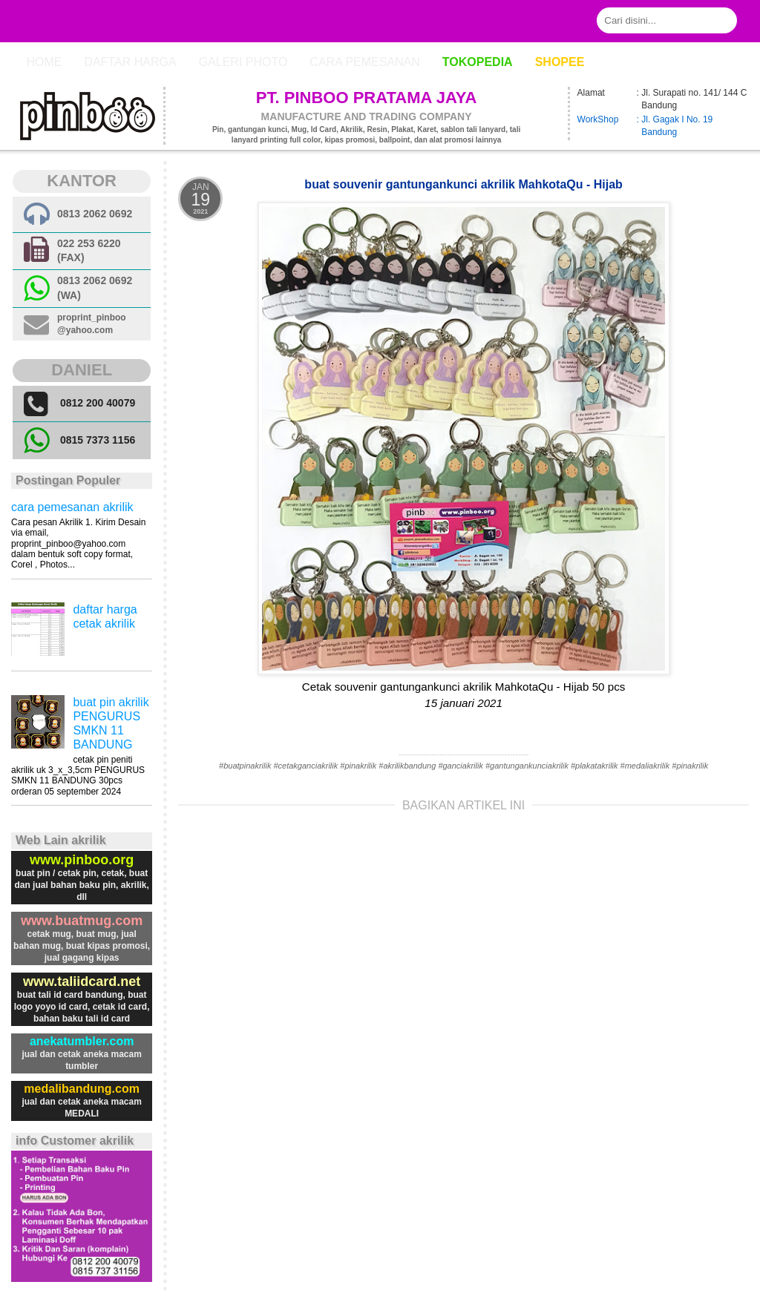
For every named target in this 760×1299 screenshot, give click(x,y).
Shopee (560, 62)
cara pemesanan (364, 62)
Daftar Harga (130, 62)
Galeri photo (243, 62)
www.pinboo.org (82, 859)
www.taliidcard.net (81, 981)
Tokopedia (477, 62)
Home (44, 62)
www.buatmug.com (81, 920)
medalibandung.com (82, 1088)
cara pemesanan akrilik (72, 507)
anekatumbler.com (82, 1041)
